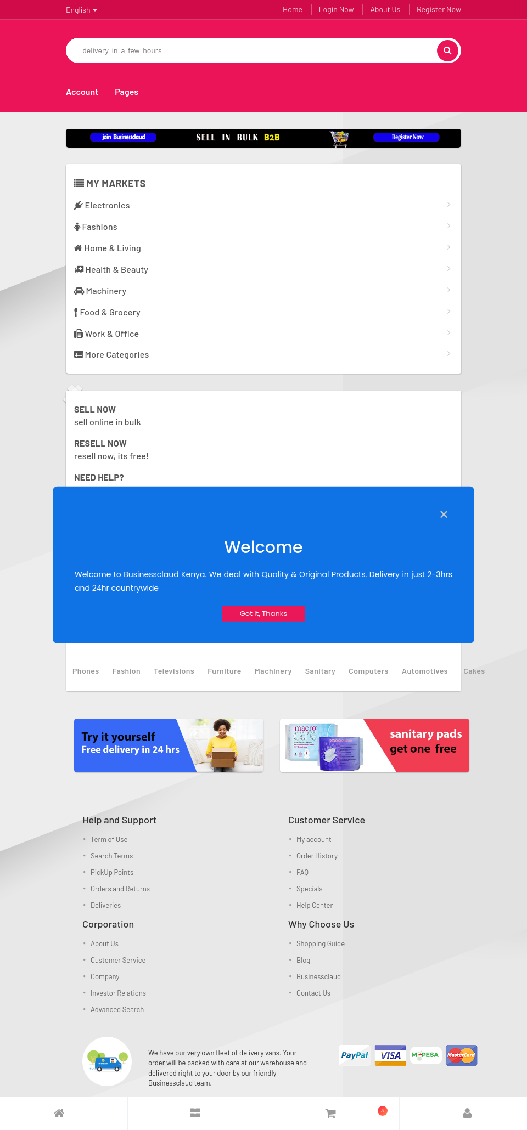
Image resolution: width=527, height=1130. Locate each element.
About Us (385, 9)
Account (82, 91)
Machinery (100, 290)
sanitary (320, 670)
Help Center (314, 905)
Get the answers (105, 483)
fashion (127, 670)
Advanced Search (117, 1009)
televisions (174, 670)
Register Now (439, 9)
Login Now (336, 9)
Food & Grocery (107, 312)
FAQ (302, 872)
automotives (425, 670)
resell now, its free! (111, 449)
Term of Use (109, 839)
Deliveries (106, 905)
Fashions (95, 226)
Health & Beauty (111, 269)
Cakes (474, 670)
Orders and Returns (120, 888)
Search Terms (112, 855)
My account (314, 839)
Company (105, 976)
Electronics (102, 205)
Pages (126, 91)
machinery (273, 670)
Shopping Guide (320, 943)
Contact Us (313, 992)
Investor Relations (118, 992)
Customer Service (118, 960)
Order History (317, 855)
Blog (303, 960)
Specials (309, 888)
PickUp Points (112, 872)
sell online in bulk (107, 415)
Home (292, 9)
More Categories (111, 354)
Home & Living (107, 247)
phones (85, 670)
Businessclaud (318, 976)
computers (369, 670)
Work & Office (106, 333)
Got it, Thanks (264, 613)
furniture (225, 670)
